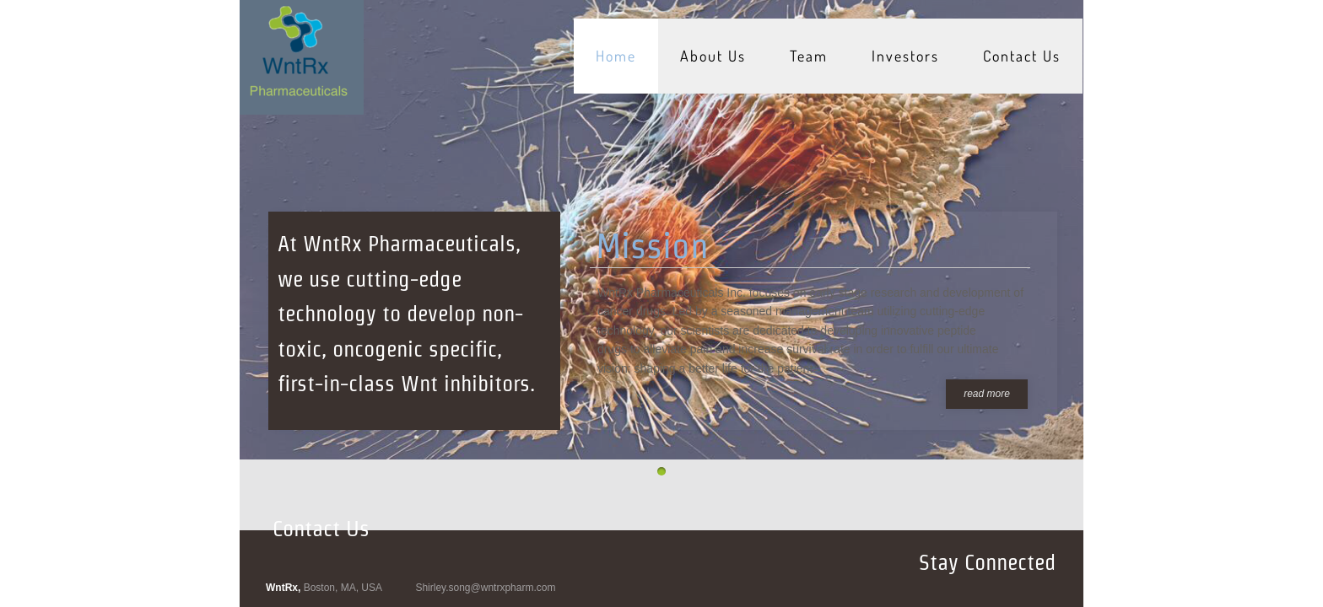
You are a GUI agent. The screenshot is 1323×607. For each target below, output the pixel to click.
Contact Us (1022, 55)
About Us (713, 55)
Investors (905, 55)
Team (809, 55)
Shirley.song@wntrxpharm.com (485, 588)
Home (616, 55)
